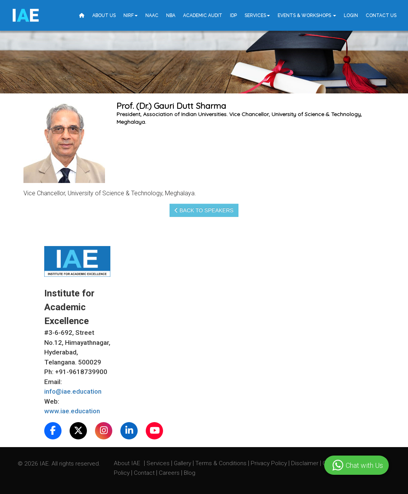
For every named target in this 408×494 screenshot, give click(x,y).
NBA (170, 15)
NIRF (130, 15)
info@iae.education (73, 391)
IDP (233, 15)
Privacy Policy (269, 463)
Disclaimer (304, 463)
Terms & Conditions (221, 463)
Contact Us (381, 15)
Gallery (183, 463)
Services (257, 15)
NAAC (151, 15)
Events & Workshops (307, 15)
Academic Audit (202, 15)
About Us (104, 15)
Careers (170, 472)
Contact (145, 472)
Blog (189, 472)
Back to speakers (204, 210)
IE (25, 15)
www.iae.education (72, 411)
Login (351, 15)
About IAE (128, 463)
